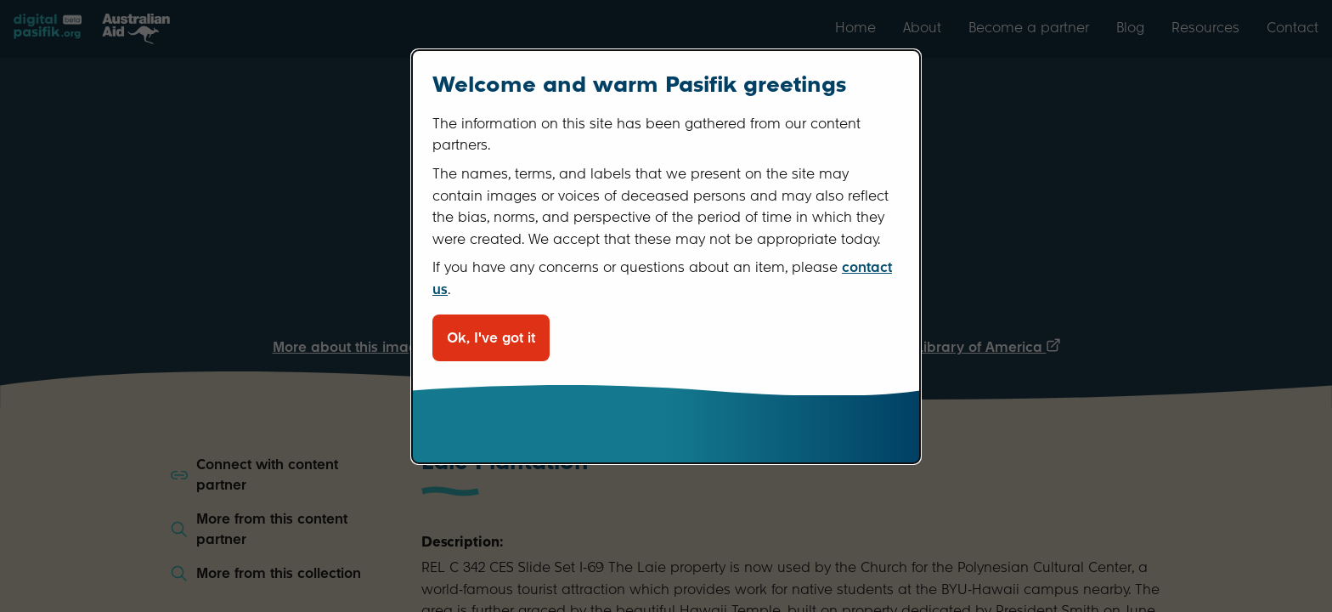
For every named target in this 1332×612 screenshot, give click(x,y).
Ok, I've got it (491, 338)
